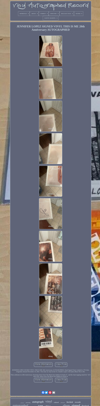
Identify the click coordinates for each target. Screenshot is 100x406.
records (78, 402)
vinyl (48, 401)
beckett (70, 402)
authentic (22, 402)
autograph (38, 401)
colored (56, 402)
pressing (28, 402)
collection (62, 402)
